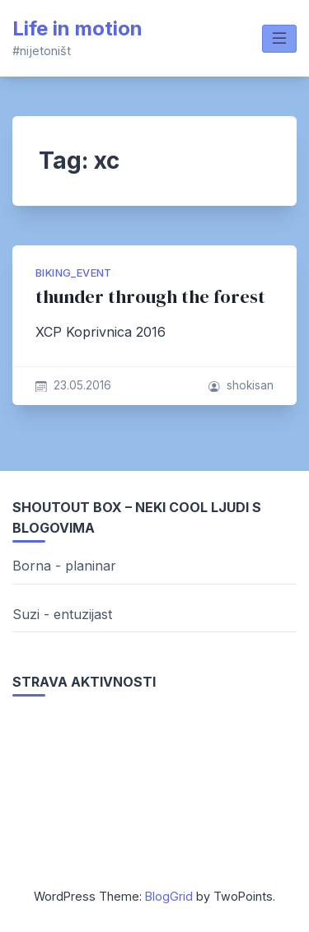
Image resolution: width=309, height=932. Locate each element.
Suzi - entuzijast (62, 614)
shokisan (250, 385)
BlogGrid (169, 896)
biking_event (73, 273)
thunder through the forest (150, 297)
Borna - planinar (64, 565)
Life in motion (77, 28)
